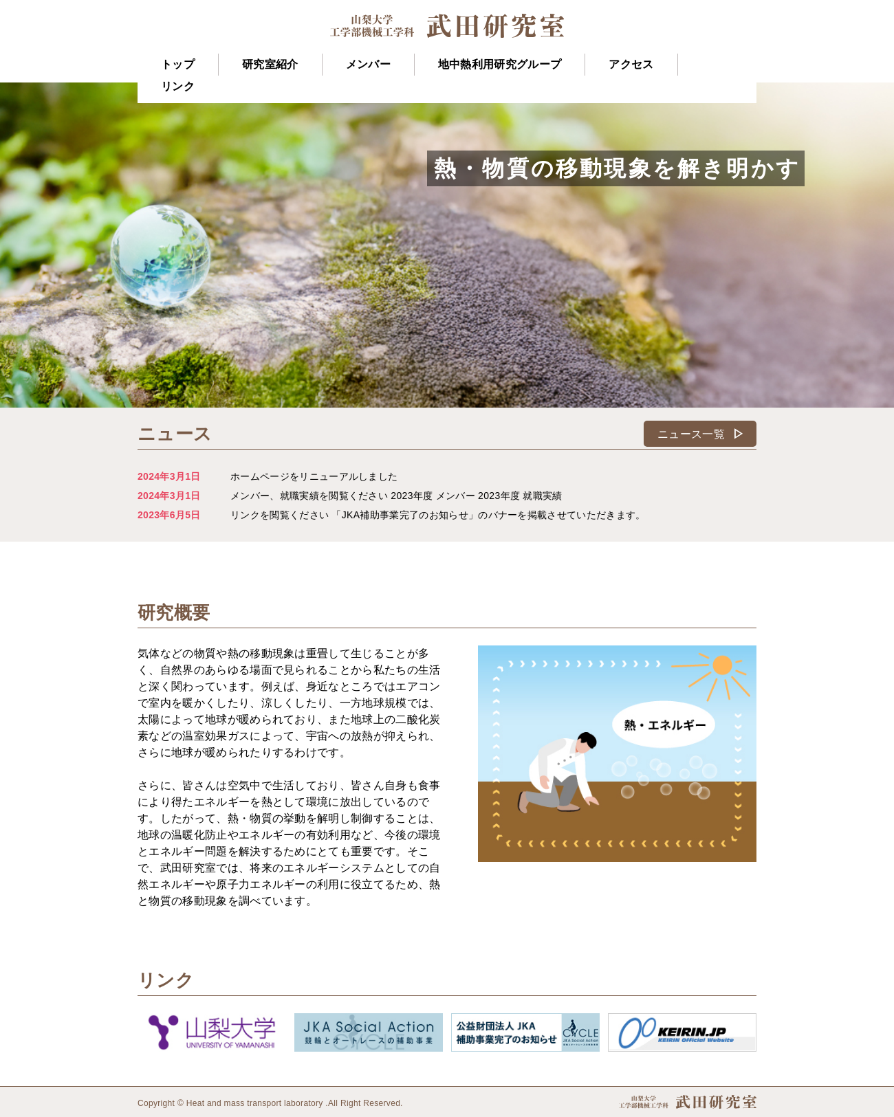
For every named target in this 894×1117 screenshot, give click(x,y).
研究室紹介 (270, 64)
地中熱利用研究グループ (500, 64)
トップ (178, 64)
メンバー (368, 64)
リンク (178, 86)
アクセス (631, 64)
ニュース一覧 (703, 433)
